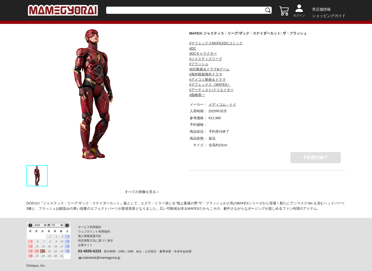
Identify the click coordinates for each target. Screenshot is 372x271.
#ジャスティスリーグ (205, 59)
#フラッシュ (198, 64)
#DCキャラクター (203, 53)
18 (68, 246)
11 (68, 241)
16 (55, 246)
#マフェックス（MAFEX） (210, 85)
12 (31, 246)
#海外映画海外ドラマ (205, 74)
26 (31, 256)
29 (49, 256)
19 (31, 251)
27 (37, 256)
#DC (192, 48)
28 (43, 256)
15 (49, 246)
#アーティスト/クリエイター (211, 90)
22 (49, 251)
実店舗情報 (321, 9)
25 (68, 251)
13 (37, 246)
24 (61, 251)
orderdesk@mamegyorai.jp (101, 258)
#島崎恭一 (197, 95)
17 (61, 246)
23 (55, 251)
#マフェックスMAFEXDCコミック (216, 43)
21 (43, 251)
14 (43, 246)
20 (37, 251)
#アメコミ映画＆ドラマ (207, 79)
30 (55, 256)
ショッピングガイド (329, 16)
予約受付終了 (315, 157)
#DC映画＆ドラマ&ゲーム (209, 69)
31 (61, 256)
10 (61, 241)
